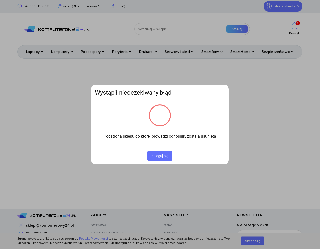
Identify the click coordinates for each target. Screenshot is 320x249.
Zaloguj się (160, 156)
